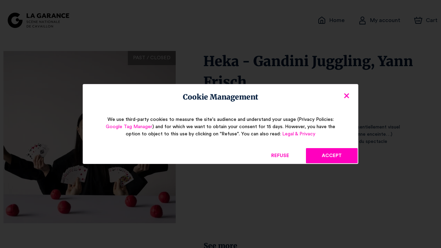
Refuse (280, 155)
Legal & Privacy (295, 134)
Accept (332, 155)
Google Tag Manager (132, 127)
